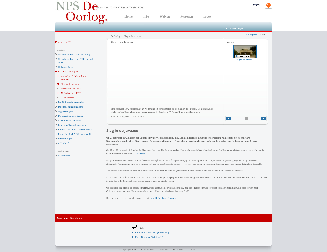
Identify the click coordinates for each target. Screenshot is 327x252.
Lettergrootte (255, 34)
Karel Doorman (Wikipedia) (149, 237)
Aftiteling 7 (64, 143)
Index (207, 16)
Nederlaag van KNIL (71, 93)
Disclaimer (148, 249)
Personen (186, 16)
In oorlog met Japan (68, 71)
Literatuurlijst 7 (66, 138)
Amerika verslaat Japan (69, 120)
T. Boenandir (67, 97)
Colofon (178, 249)
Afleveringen (234, 28)
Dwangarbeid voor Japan (70, 115)
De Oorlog (115, 36)
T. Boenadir (139, 153)
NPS (133, 249)
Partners (164, 249)
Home (129, 16)
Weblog (165, 16)
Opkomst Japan (66, 67)
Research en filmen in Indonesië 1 (75, 129)
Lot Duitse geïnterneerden (71, 102)
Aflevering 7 (64, 41)
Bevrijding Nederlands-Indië (72, 124)
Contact (193, 249)
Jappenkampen (65, 111)
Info (146, 16)
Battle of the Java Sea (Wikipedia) (152, 232)
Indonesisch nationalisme (70, 106)
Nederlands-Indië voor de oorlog (74, 54)
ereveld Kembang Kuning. (163, 198)
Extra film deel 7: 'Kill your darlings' (76, 134)
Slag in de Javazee (70, 84)
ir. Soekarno (64, 155)
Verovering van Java (71, 88)
